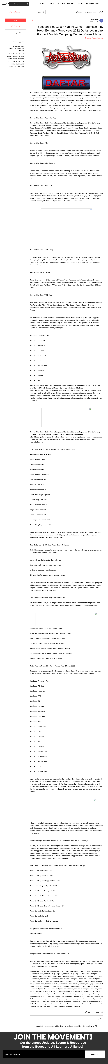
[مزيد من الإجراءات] (31, 20)
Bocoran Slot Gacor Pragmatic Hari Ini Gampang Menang (16, 48)
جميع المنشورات (90, 12)
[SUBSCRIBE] (95, 1054)
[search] (34, 12)
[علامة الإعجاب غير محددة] (101, 1012)
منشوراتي (79, 12)
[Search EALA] (19, 4)
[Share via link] (89, 1012)
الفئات (101, 12)
